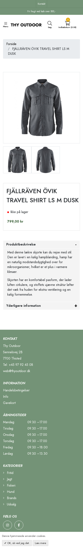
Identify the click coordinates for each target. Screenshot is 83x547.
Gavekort (9, 403)
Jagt (7, 479)
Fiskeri (9, 485)
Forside (11, 44)
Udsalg (9, 504)
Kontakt (41, 4)
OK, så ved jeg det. (18, 543)
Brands (9, 498)
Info (5, 396)
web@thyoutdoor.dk (16, 371)
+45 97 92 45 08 (21, 364)
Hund (8, 491)
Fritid (8, 473)
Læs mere (40, 543)
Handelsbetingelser (16, 390)
